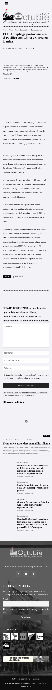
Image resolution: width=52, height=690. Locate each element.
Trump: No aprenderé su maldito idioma (26, 443)
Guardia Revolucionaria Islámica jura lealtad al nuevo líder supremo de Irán (33, 505)
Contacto (36, 679)
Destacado (21, 499)
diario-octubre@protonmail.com (32, 566)
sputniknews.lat (18, 277)
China (10, 30)
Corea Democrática (21, 30)
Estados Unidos (36, 30)
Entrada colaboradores (21, 679)
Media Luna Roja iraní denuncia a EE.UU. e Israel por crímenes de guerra (33, 488)
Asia (4, 30)
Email (5, 599)
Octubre (16, 78)
